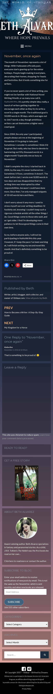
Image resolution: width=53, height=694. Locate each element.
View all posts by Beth (36, 298)
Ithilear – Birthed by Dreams (35, 672)
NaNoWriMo (11, 101)
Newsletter (24, 584)
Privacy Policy (26, 689)
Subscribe (14, 601)
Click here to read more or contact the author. (25, 561)
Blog (17, 277)
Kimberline (8, 347)
